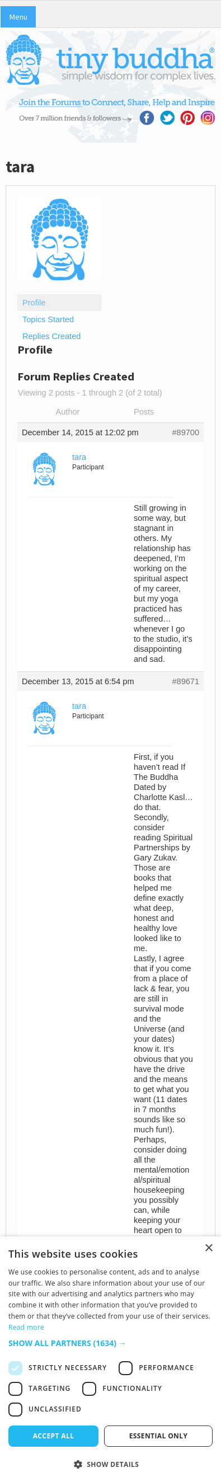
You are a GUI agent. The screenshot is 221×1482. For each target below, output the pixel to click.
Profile (33, 302)
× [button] (208, 1248)
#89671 (185, 681)
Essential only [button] (158, 1436)
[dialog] (110, 1359)
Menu (18, 17)
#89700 (185, 432)
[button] (110, 1343)
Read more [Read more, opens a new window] (26, 1327)
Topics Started (48, 319)
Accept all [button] (53, 1436)
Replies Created (51, 336)
